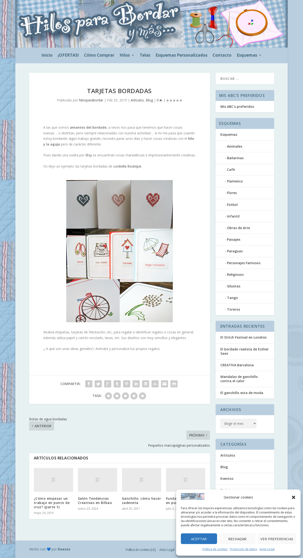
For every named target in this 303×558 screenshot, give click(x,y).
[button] (293, 497)
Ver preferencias (276, 538)
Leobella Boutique (127, 166)
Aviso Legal (267, 549)
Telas (145, 56)
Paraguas (235, 251)
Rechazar (237, 538)
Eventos (226, 478)
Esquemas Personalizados (181, 56)
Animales (234, 146)
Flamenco (235, 181)
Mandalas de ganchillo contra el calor (239, 378)
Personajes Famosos (243, 263)
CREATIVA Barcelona (237, 365)
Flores (232, 193)
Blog (149, 100)
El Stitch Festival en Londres (243, 337)
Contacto (222, 56)
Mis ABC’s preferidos (237, 106)
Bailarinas (235, 158)
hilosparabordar (91, 100)
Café (231, 169)
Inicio (47, 56)
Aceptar (199, 538)
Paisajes (233, 239)
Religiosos (235, 274)
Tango (232, 297)
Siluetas (233, 286)
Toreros (233, 309)
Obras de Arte (238, 228)
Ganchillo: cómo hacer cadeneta (141, 500)
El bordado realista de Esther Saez (244, 351)
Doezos (64, 549)
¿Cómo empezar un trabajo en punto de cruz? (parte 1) (52, 502)
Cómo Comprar (99, 56)
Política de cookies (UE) (140, 549)
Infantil (233, 216)
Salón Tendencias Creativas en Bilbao (95, 500)
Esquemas (247, 56)
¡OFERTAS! (68, 56)
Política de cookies (214, 549)
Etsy (88, 155)
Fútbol (232, 204)
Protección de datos (243, 549)
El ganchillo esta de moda (241, 392)
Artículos (137, 100)
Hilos (125, 56)
